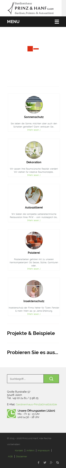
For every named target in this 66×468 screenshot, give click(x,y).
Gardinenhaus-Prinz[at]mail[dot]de (36, 404)
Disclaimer (21, 456)
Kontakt (19, 450)
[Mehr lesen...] (34, 130)
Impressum (44, 450)
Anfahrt (30, 450)
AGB (10, 456)
